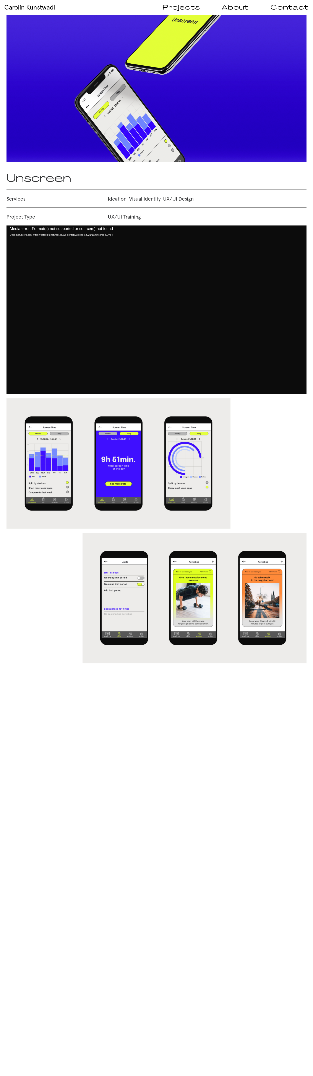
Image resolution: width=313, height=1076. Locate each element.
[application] (156, 315)
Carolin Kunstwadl (29, 7)
